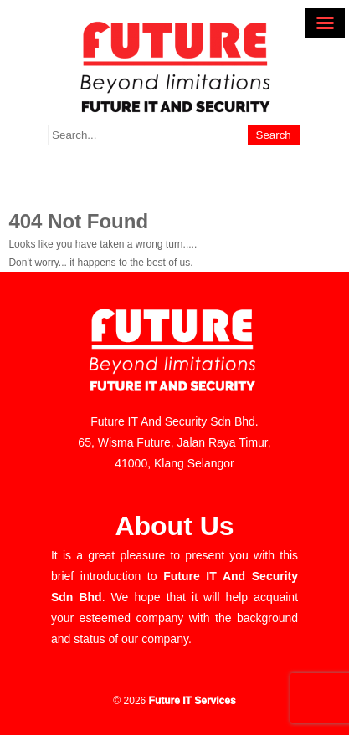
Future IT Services (192, 701)
